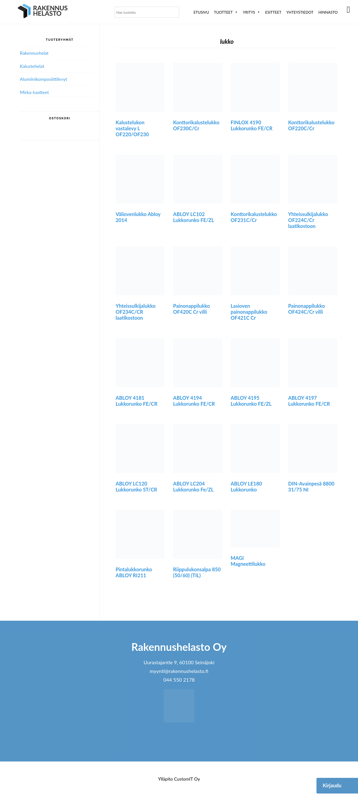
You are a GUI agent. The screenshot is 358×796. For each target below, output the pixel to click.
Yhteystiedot (299, 12)
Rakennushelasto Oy (43, 12)
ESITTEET (273, 12)
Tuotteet (226, 12)
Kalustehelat (32, 66)
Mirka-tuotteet (34, 92)
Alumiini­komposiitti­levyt (43, 79)
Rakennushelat (34, 53)
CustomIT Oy (187, 779)
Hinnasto (328, 12)
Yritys (251, 12)
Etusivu (201, 12)
